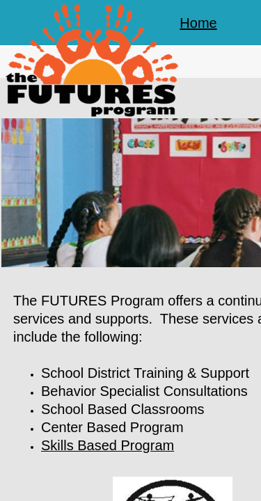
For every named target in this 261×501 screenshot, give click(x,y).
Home (198, 23)
